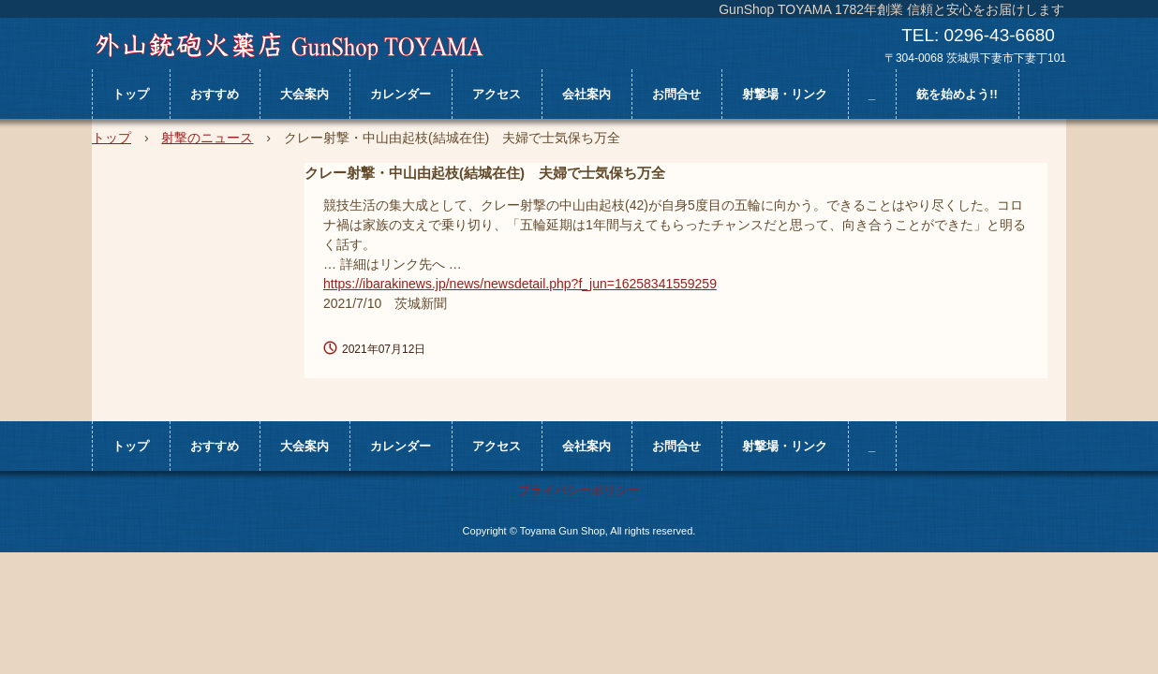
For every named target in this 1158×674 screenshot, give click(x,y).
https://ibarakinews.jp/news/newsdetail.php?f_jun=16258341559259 (520, 283)
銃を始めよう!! (957, 94)
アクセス (496, 94)
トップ (130, 94)
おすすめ (214, 94)
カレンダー (400, 94)
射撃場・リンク (784, 94)
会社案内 (586, 94)
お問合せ (676, 94)
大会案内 (304, 94)
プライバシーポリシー (579, 490)
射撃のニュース (207, 137)
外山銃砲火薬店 (289, 46)
